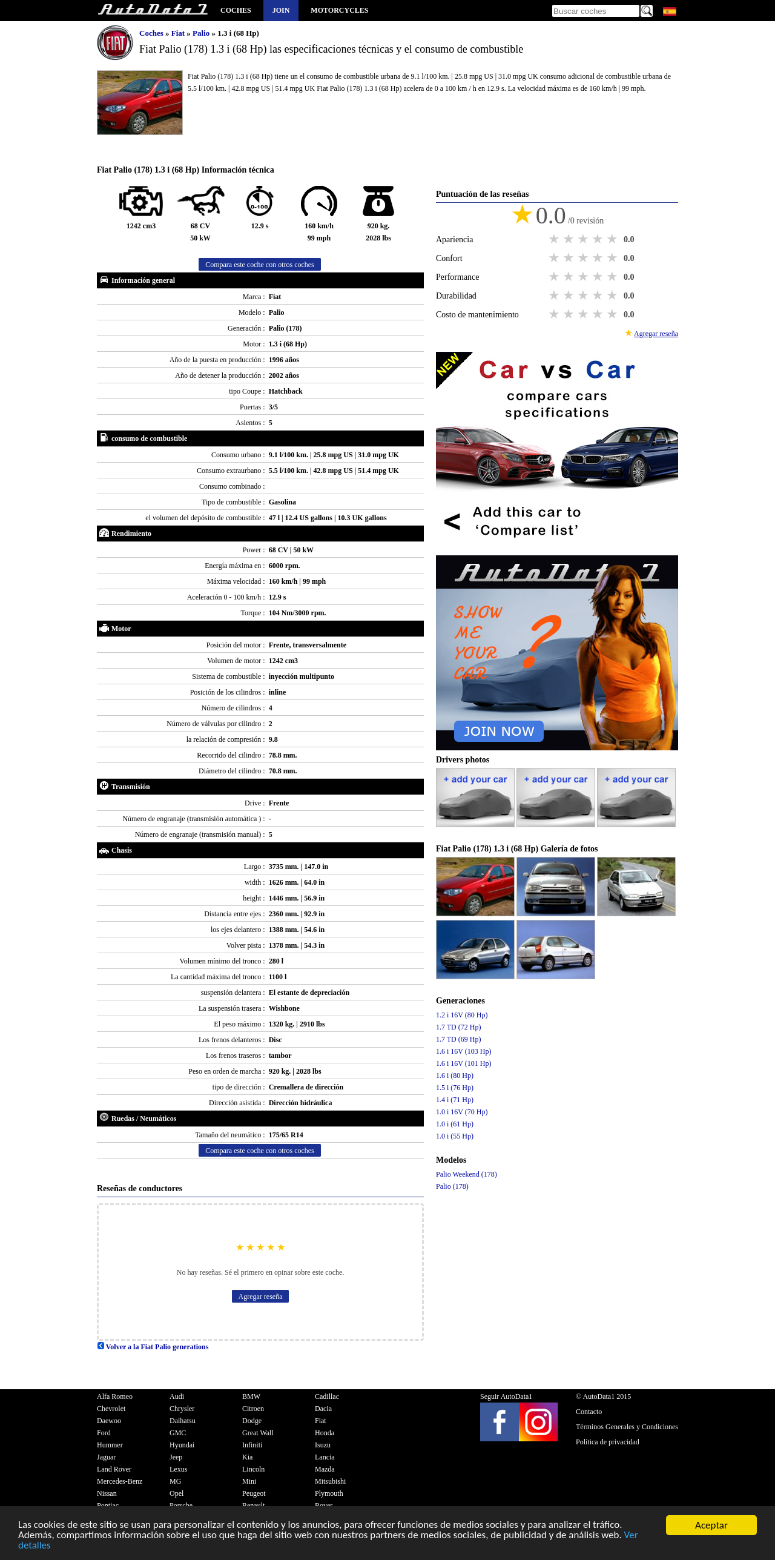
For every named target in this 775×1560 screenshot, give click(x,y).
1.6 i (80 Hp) (454, 1075)
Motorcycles (339, 10)
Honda (324, 1433)
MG (175, 1481)
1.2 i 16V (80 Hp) (461, 1015)
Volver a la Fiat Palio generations (152, 1347)
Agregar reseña (261, 1296)
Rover (323, 1505)
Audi (177, 1396)
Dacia (323, 1408)
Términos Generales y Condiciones (627, 1427)
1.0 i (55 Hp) (454, 1136)
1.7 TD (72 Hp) (458, 1027)
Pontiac (108, 1505)
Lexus (178, 1469)
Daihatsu (183, 1420)
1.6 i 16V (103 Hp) (463, 1051)
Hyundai (182, 1445)
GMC (178, 1433)
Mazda (325, 1469)
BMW (251, 1396)
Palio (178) (452, 1186)
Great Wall (258, 1433)
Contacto (589, 1411)
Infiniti (252, 1445)
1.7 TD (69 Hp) (458, 1039)
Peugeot (254, 1493)
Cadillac (327, 1396)
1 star (555, 239)
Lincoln (253, 1469)
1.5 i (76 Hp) (454, 1087)
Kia (247, 1457)
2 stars (569, 239)
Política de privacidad (607, 1442)
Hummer (110, 1445)
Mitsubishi (330, 1481)
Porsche (181, 1505)
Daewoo (109, 1420)
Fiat (179, 33)
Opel (176, 1493)
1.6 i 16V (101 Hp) (463, 1063)
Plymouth (329, 1493)
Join (281, 10)
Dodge (252, 1420)
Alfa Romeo (115, 1396)
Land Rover (114, 1469)
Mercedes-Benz (119, 1481)
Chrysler (182, 1408)
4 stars (599, 239)
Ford (104, 1433)
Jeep (176, 1457)
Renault (253, 1505)
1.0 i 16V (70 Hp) (461, 1112)
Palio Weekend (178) (466, 1174)
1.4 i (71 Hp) (454, 1100)
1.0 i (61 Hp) (454, 1124)
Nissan (107, 1493)
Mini (249, 1481)
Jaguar (106, 1457)
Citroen (253, 1408)
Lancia (325, 1457)
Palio (202, 33)
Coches (235, 10)
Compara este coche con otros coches (259, 264)
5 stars (613, 239)
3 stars (584, 239)
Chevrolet (111, 1408)
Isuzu (323, 1445)
